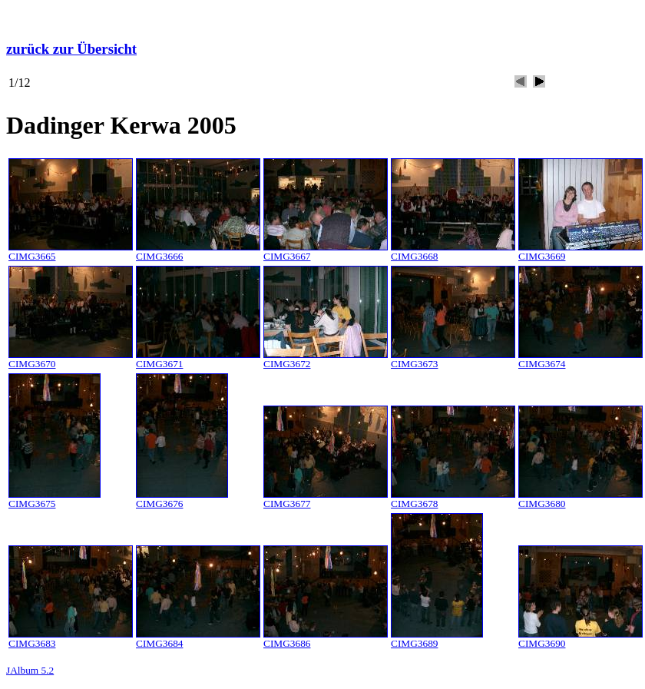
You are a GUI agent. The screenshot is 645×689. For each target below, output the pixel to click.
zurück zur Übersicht (71, 49)
